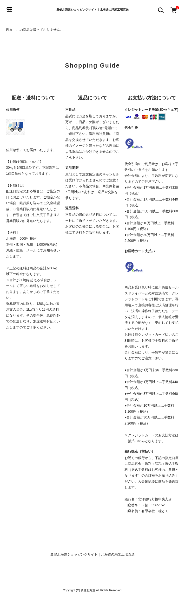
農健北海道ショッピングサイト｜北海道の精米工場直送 (92, 9)
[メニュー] (9, 9)
